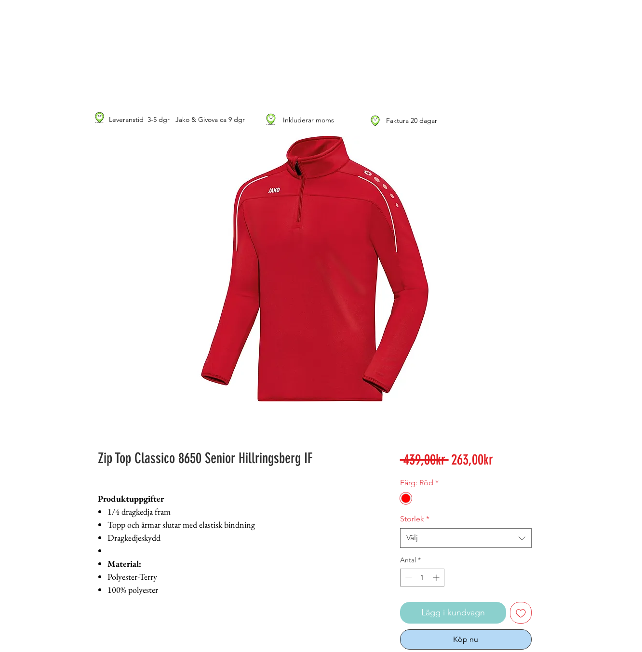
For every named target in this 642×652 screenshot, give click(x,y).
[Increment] (437, 577)
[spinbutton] (422, 577)
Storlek (414, 518)
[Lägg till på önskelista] (521, 613)
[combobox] (466, 537)
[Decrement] (407, 577)
